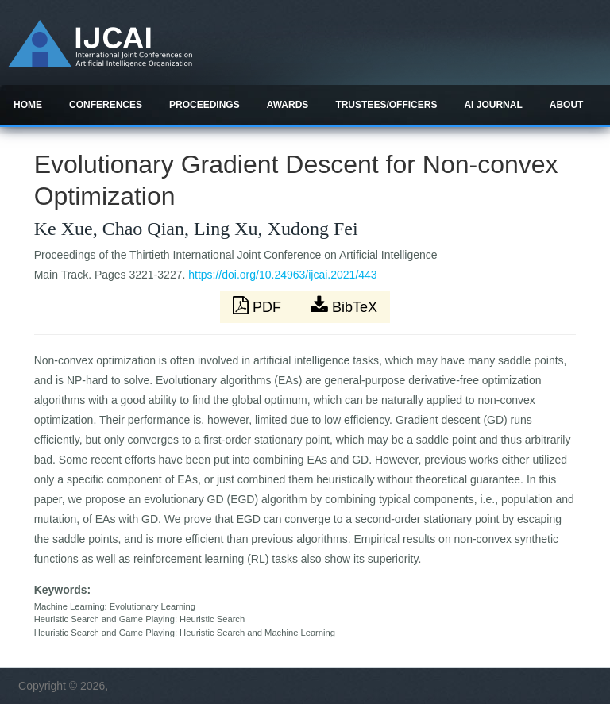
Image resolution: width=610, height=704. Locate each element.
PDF (259, 305)
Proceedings (204, 104)
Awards (288, 104)
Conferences (105, 104)
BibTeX (344, 305)
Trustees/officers (386, 104)
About (567, 104)
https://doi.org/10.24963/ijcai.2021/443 (282, 274)
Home (28, 104)
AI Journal (493, 104)
